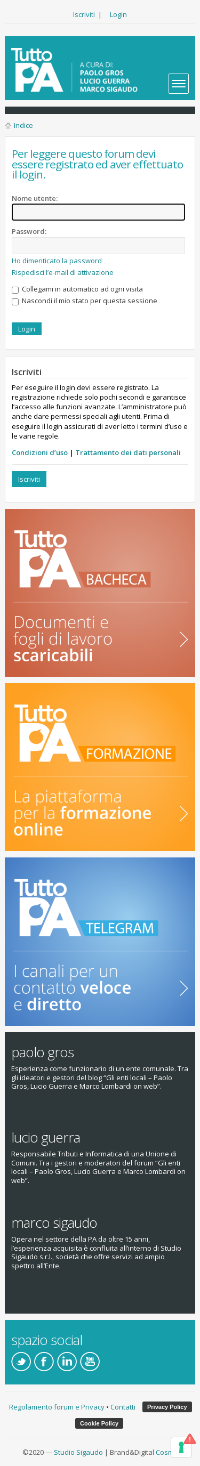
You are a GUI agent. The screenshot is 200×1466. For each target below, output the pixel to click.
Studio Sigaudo (78, 1452)
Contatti (122, 1407)
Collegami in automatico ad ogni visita (77, 289)
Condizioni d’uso (40, 452)
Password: (29, 231)
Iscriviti (84, 14)
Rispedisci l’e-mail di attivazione (63, 272)
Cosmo (167, 1452)
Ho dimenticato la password (57, 260)
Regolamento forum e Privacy (57, 1407)
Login (118, 14)
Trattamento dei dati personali (128, 452)
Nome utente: (35, 198)
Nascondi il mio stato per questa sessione (84, 300)
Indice (23, 125)
